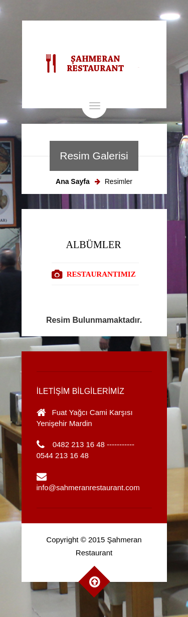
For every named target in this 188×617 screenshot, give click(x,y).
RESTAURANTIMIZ (101, 274)
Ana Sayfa (73, 181)
